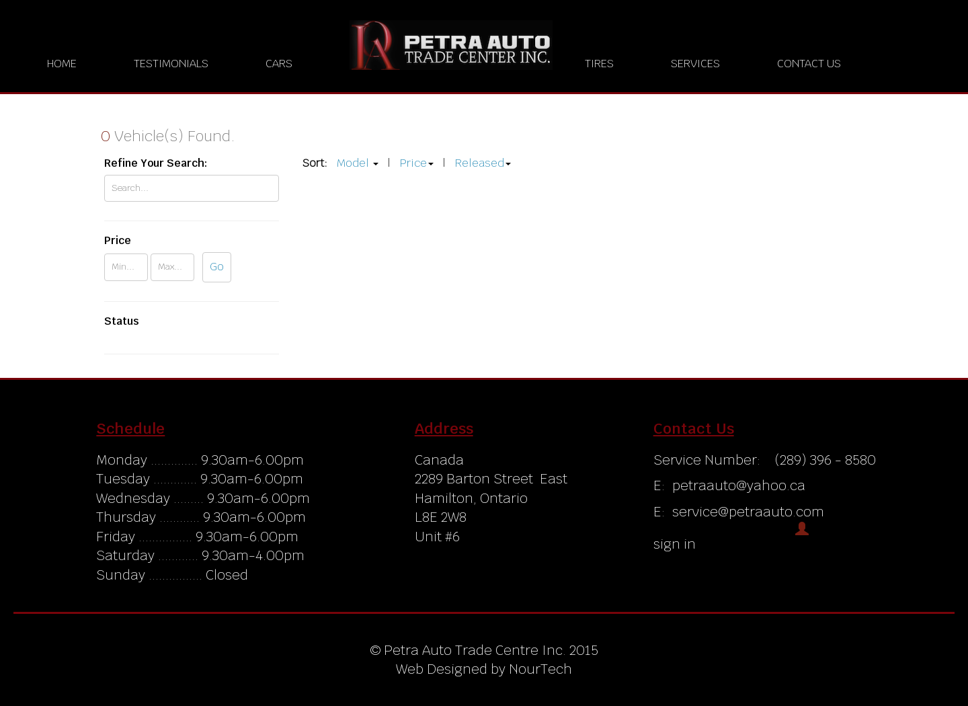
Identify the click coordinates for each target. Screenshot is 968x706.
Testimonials (171, 63)
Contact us (809, 63)
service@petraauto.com (748, 511)
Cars (279, 63)
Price (413, 163)
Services (695, 63)
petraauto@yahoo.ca (738, 485)
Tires (599, 63)
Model (353, 163)
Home (62, 63)
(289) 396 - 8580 (823, 460)
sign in (674, 544)
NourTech (540, 669)
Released (479, 163)
